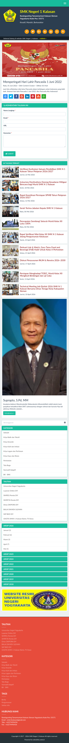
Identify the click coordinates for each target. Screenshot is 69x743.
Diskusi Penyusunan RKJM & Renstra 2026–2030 (42, 260)
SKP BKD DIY (8, 514)
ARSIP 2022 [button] (8, 564)
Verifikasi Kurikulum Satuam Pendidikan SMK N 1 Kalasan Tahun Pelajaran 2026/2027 (42, 170)
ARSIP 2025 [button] (8, 554)
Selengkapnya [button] (9, 413)
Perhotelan (7, 461)
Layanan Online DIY (10, 491)
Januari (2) (7, 530)
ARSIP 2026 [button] (8, 526)
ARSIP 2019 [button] (8, 579)
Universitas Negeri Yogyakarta (14, 486)
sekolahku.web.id (39, 740)
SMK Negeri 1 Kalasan (37, 736)
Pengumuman (6, 702)
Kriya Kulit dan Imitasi (11, 447)
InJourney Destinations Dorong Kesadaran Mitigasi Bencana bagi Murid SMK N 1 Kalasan (43, 183)
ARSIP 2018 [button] (8, 584)
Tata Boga (7, 465)
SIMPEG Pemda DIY (10, 495)
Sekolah (6, 433)
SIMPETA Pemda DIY (11, 500)
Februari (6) (7, 535)
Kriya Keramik (8, 442)
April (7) (6, 544)
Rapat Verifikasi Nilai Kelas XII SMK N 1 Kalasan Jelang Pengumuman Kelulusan (42, 235)
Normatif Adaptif (9, 470)
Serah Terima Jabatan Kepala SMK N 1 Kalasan (41, 208)
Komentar (7, 133)
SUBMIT (9, 154)
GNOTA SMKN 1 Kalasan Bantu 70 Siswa (18, 519)
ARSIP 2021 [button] (8, 569)
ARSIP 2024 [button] (8, 559)
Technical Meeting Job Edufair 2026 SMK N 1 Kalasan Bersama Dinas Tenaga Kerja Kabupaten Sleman (42, 288)
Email (6, 118)
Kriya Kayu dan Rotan (11, 456)
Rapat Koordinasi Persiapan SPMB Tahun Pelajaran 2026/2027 (43, 196)
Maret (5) (6, 539)
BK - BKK (6, 475)
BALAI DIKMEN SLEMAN (12, 509)
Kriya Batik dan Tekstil (11, 437)
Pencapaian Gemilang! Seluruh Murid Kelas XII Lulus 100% (41, 222)
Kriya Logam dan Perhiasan (13, 451)
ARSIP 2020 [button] (8, 574)
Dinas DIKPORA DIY (10, 505)
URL (5, 125)
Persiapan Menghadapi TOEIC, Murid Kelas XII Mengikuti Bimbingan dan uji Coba (41, 274)
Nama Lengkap (9, 110)
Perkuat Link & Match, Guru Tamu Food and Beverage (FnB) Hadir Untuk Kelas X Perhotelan (41, 248)
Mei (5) (6, 549)
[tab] (34, 526)
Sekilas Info (6, 705)
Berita (4, 700)
